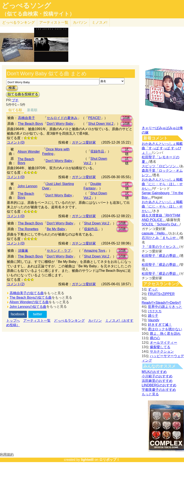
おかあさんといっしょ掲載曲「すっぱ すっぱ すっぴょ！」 (162, 148)
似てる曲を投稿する (22, 94)
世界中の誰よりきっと (165, 306)
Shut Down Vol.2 (100, 123)
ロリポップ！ (109, 459)
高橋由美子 (26, 118)
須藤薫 (23, 250)
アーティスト (53, 22)
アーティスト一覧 (37, 320)
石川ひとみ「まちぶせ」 (160, 238)
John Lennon (27, 186)
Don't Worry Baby (60, 123)
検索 (12, 88)
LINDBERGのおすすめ (159, 385)
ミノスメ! (99, 22)
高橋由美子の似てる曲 (27, 293)
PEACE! (94, 118)
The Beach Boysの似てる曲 (31, 297)
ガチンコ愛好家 (84, 142)
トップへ (13, 320)
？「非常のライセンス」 (160, 247)
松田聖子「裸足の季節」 (160, 256)
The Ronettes (28, 229)
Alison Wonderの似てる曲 (29, 302)
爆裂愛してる (160, 347)
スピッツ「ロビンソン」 (160, 166)
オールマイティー (163, 342)
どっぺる (18, 22)
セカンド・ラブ (59, 250)
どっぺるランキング (69, 320)
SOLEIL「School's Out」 (161, 224)
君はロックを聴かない (165, 329)
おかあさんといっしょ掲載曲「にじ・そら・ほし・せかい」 (162, 184)
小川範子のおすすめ (157, 376)
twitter (37, 314)
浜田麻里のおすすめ (157, 381)
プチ (15, 100)
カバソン (80, 22)
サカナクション (162, 351)
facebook (18, 314)
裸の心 (155, 338)
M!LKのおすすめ (154, 372)
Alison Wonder (29, 151)
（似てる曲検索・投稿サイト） (38, 14)
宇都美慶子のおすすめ (159, 389)
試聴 (126, 118)
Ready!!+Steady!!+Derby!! (161, 302)
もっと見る (150, 394)
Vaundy (153, 320)
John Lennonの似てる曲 (28, 306)
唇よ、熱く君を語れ (165, 333)
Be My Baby (56, 229)
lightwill (87, 459)
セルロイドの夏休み (62, 118)
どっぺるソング (26, 5)
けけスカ (155, 311)
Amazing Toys (94, 250)
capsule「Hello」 (155, 233)
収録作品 (97, 151)
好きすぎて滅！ (160, 324)
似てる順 (15, 110)
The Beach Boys (30, 123)
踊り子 (153, 315)
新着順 (32, 110)
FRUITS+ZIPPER (161, 294)
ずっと (153, 289)
